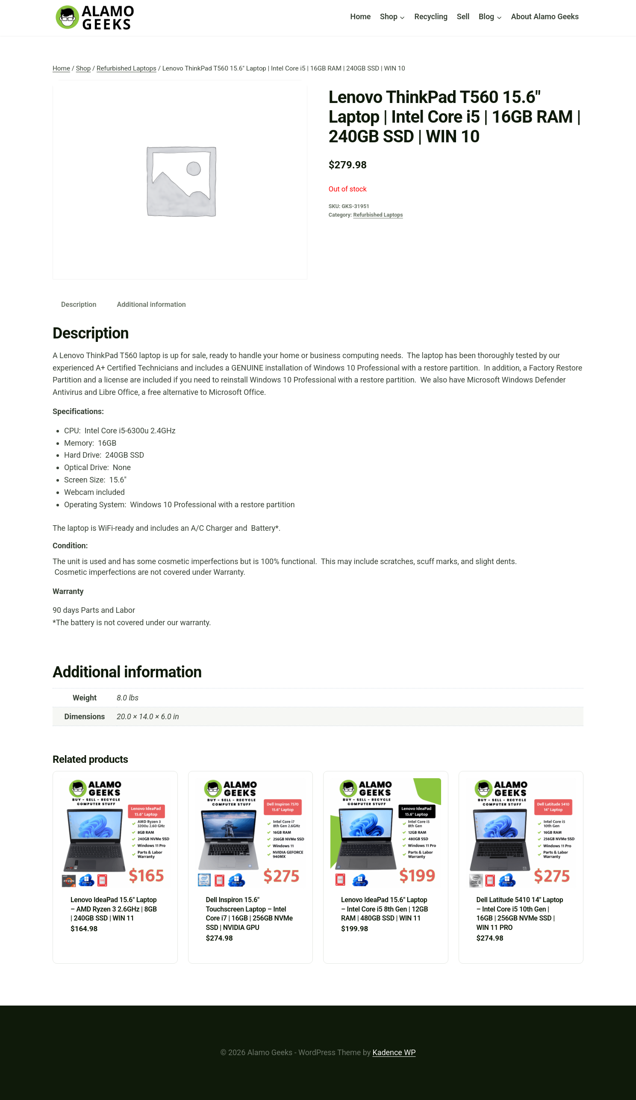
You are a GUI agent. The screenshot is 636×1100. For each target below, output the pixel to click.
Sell (463, 16)
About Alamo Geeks (545, 16)
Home (360, 16)
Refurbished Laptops (378, 215)
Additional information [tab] (151, 304)
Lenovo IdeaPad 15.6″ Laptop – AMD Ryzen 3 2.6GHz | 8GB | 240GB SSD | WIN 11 (114, 909)
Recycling (431, 16)
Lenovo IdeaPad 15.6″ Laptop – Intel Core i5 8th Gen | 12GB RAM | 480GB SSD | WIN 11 (384, 909)
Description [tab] (78, 304)
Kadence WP (394, 1052)
